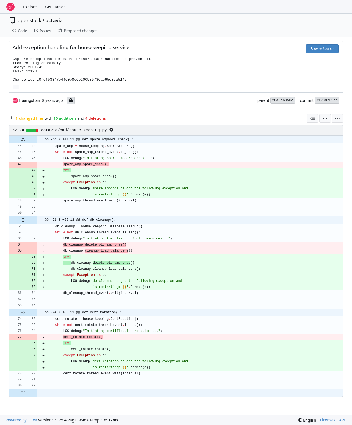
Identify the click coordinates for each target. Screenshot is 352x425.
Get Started (55, 6)
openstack (30, 20)
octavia (54, 20)
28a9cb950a (282, 100)
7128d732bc (327, 100)
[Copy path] (111, 130)
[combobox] (312, 118)
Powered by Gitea (21, 420)
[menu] (337, 118)
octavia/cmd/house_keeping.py (74, 130)
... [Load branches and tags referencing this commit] (16, 86)
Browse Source (322, 48)
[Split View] (325, 118)
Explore (30, 6)
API (342, 420)
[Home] (10, 7)
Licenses (328, 420)
